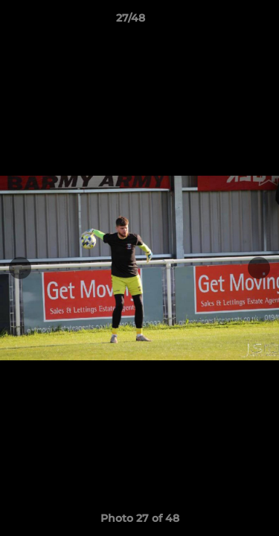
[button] (225, 21)
